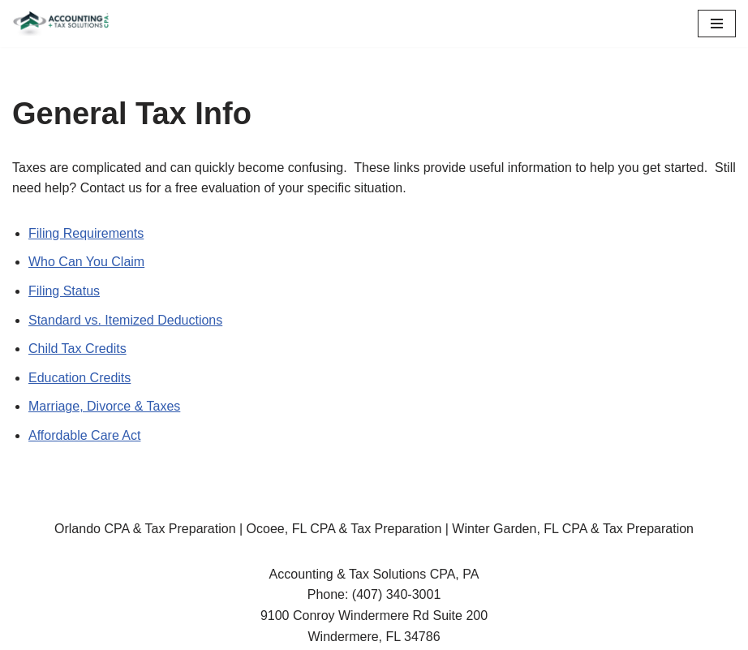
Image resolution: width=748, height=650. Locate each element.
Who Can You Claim (86, 262)
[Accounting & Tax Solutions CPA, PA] (61, 23)
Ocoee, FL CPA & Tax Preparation (344, 529)
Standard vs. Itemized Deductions (125, 320)
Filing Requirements (86, 233)
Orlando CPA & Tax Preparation (145, 529)
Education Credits (79, 378)
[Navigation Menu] (717, 23)
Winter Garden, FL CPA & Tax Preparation (573, 529)
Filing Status (64, 291)
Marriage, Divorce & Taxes (104, 406)
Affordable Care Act (84, 435)
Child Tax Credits (77, 348)
